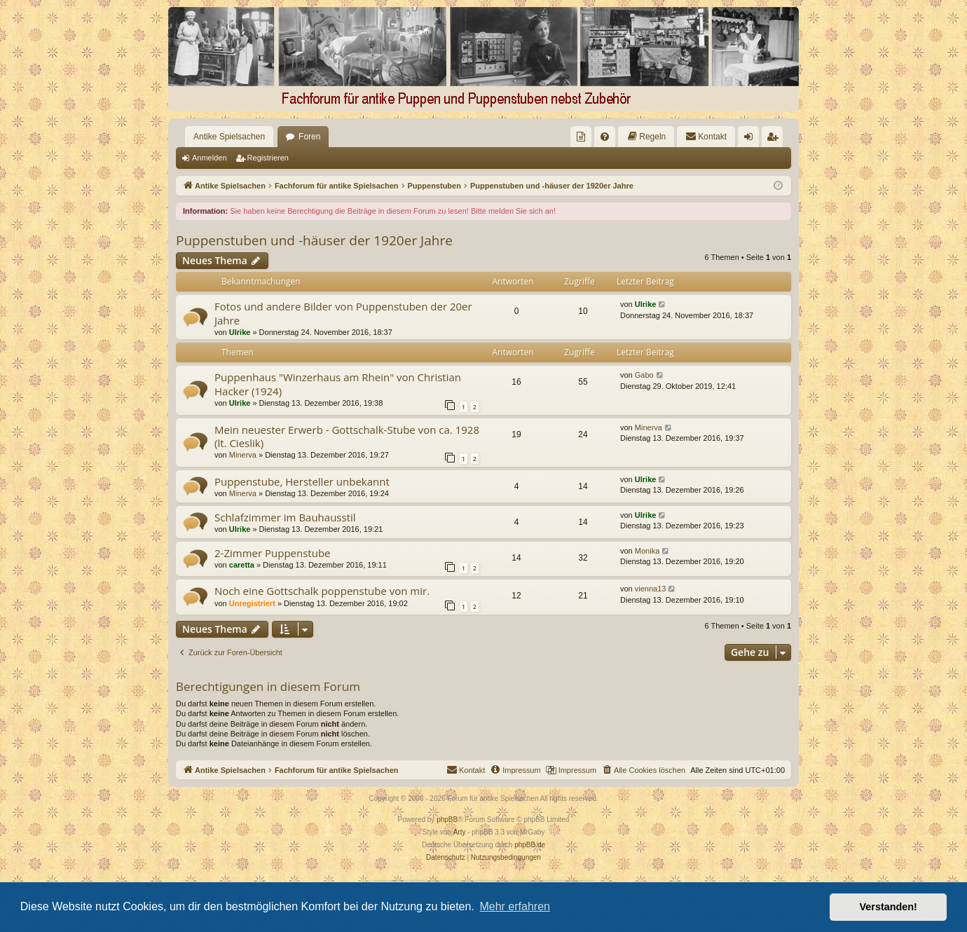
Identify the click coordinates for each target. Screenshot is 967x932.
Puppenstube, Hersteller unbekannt (302, 481)
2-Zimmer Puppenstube (272, 553)
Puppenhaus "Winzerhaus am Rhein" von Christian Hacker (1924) (337, 383)
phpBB (447, 819)
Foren (309, 137)
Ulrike (240, 332)
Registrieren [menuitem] (775, 139)
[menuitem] (580, 136)
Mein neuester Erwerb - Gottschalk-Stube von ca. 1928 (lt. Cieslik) (346, 436)
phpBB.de (529, 845)
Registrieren (268, 157)
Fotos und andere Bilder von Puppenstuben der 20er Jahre (343, 313)
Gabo (644, 375)
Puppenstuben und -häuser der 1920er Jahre (314, 240)
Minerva (242, 455)
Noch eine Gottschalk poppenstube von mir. (322, 591)
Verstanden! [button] (888, 906)
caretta (241, 565)
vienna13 (650, 588)
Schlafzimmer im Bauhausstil (285, 517)
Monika (647, 551)
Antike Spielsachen (229, 137)
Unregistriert (252, 603)
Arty (459, 832)
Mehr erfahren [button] (514, 906)
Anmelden (209, 157)
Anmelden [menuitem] (751, 139)
